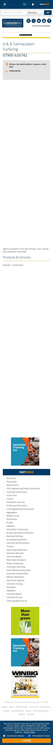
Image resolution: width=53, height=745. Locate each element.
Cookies (6, 710)
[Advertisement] (26, 164)
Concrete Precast (14, 597)
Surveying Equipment (17, 539)
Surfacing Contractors (17, 505)
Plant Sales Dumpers (16, 560)
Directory (30, 714)
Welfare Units (13, 515)
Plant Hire (11, 478)
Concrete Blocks (14, 556)
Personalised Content (39, 736)
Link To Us (34, 706)
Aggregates (12, 512)
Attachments (13, 485)
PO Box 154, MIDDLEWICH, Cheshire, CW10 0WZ (27, 65)
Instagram (28, 21)
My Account (33, 4)
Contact (4, 706)
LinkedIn (39, 21)
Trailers (10, 546)
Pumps (10, 522)
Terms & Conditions (40, 710)
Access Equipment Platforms (20, 532)
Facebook (49, 21)
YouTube (44, 21)
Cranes (10, 498)
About (11, 706)
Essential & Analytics (13, 736)
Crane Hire (12, 495)
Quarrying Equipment (17, 549)
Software (11, 526)
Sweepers (11, 590)
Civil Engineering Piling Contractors (23, 488)
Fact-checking (45, 706)
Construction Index (12, 23)
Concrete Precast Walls (17, 573)
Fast (44, 4)
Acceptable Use (17, 710)
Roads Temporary (15, 563)
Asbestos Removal (15, 553)
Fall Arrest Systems (15, 580)
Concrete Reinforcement (18, 543)
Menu (4, 4)
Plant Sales (12, 481)
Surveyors (11, 587)
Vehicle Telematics (15, 577)
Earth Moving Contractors (19, 570)
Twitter (34, 21)
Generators (12, 519)
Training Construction (17, 492)
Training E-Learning (16, 566)
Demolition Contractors (17, 529)
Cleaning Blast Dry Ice (17, 600)
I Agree (26, 740)
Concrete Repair (14, 594)
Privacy (28, 710)
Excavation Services (16, 502)
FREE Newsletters (24, 4)
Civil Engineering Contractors (20, 509)
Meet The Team (22, 706)
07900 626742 (15, 55)
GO (47, 12)
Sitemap (22, 714)
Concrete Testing (14, 583)
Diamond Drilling (15, 536)
